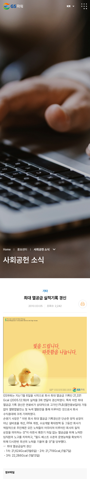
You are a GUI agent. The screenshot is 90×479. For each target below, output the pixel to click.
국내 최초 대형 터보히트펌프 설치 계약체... (75, 470)
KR (68, 6)
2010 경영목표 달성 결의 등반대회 (84, 470)
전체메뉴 (84, 6)
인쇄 (82, 284)
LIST (45, 470)
